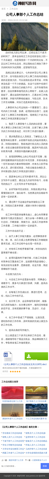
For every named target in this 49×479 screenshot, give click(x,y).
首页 (3, 9)
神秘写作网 (21, 476)
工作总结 (13, 9)
